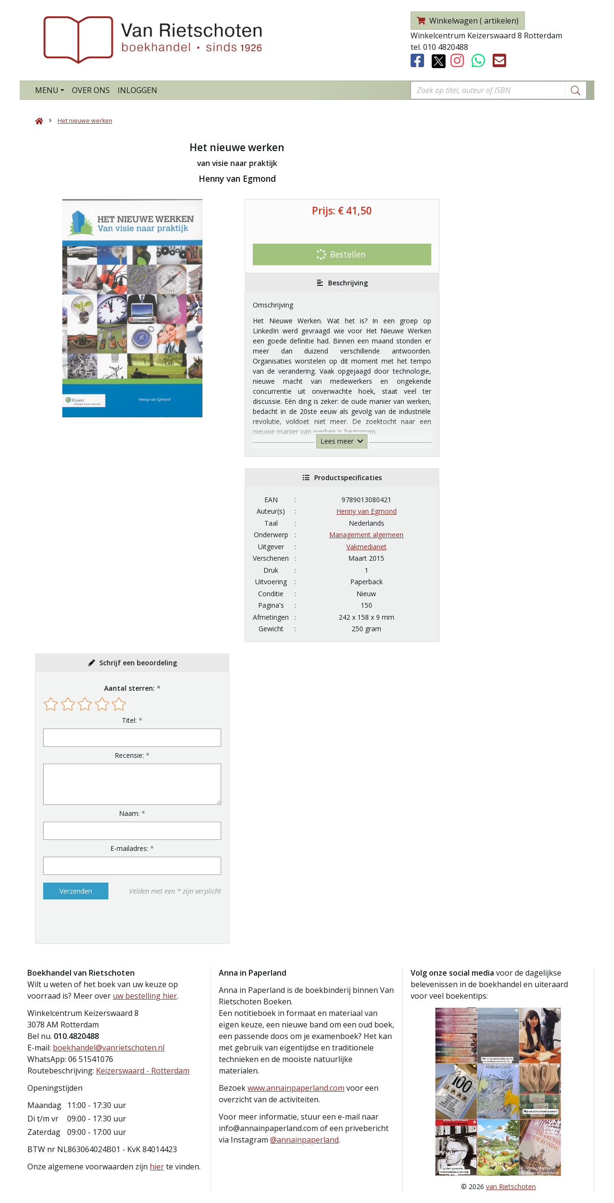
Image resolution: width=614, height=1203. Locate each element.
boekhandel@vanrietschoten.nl (109, 1047)
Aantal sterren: (129, 688)
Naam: (129, 813)
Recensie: (129, 755)
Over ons (91, 90)
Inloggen (137, 90)
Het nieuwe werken (85, 121)
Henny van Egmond (366, 511)
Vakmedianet (366, 546)
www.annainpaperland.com (296, 1088)
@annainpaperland (304, 1139)
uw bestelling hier (145, 996)
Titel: (129, 720)
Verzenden (75, 891)
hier (157, 1166)
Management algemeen (366, 534)
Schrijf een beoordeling (138, 662)
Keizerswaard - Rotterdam (142, 1070)
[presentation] (104, 921)
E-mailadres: (129, 848)
